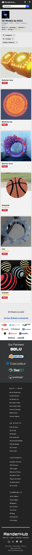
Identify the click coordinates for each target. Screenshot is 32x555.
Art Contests (14, 507)
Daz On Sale (13, 451)
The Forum (13, 510)
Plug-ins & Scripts (15, 479)
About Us (5, 537)
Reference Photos (15, 472)
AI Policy (24, 546)
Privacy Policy (16, 546)
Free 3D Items (14, 427)
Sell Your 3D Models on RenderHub (16, 318)
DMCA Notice (13, 413)
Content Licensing (14, 409)
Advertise (18, 537)
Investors (26, 537)
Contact (4, 25)
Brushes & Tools (15, 475)
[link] (25, 2)
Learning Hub (14, 517)
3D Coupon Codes (14, 403)
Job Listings (13, 520)
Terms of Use (8, 546)
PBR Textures (14, 465)
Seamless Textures (15, 462)
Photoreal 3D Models (16, 441)
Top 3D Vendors (14, 396)
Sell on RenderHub (15, 392)
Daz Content (13, 447)
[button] (29, 2)
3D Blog (12, 513)
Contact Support (14, 416)
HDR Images (13, 468)
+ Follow (17, 23)
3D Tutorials (13, 485)
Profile (11, 23)
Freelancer (24, 23)
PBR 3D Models (14, 444)
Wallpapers (13, 503)
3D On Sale (13, 430)
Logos (12, 537)
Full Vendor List (14, 399)
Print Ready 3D (14, 437)
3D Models (13, 434)
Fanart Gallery (14, 500)
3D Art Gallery (14, 496)
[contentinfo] (8, 6)
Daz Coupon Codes (15, 406)
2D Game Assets (15, 482)
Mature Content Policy (16, 548)
